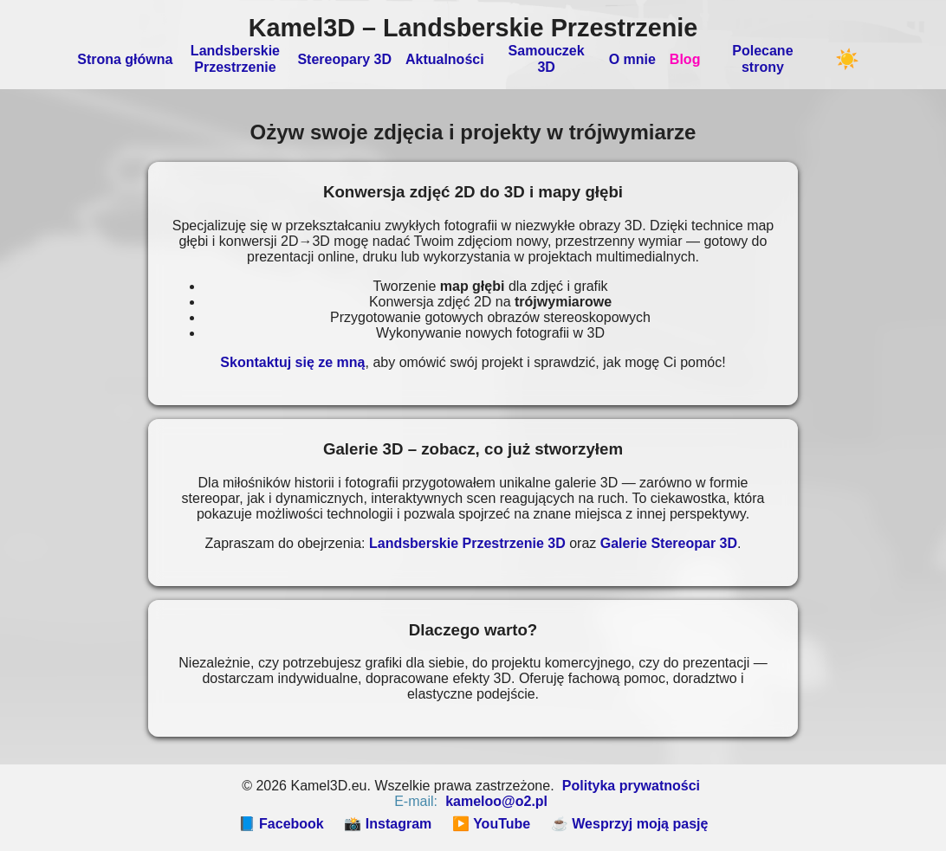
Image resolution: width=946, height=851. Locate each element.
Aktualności (444, 59)
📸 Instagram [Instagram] (387, 823)
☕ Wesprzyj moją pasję (630, 823)
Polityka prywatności (631, 785)
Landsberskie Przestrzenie (235, 58)
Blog (685, 59)
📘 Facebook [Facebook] (281, 823)
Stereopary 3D (344, 59)
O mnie (632, 59)
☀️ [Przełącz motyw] (847, 59)
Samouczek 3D (547, 58)
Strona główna (124, 59)
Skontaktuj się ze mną (292, 362)
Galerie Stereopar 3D (668, 543)
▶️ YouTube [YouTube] (491, 823)
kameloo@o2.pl (496, 801)
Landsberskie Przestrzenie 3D (467, 543)
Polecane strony (762, 58)
